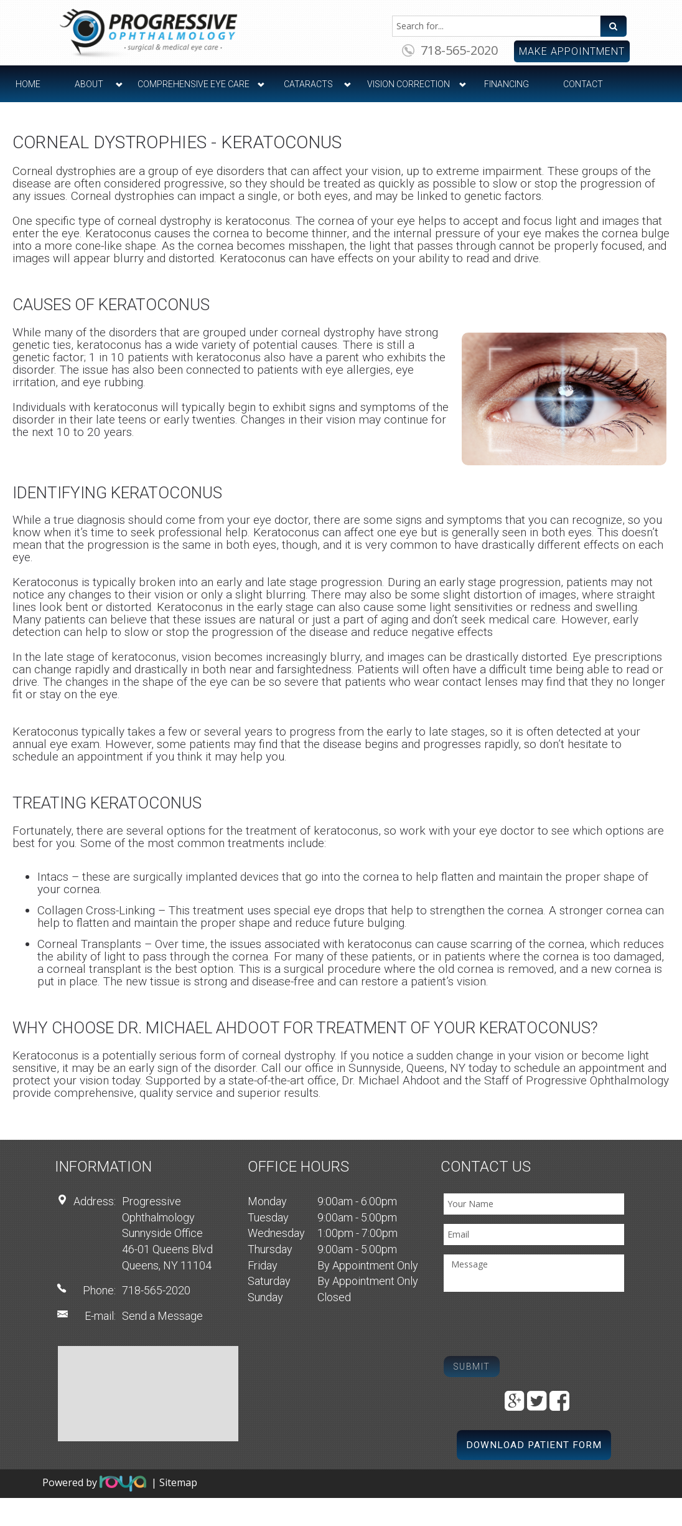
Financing (506, 84)
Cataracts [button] (308, 84)
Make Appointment (572, 51)
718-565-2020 (459, 50)
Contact (583, 84)
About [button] (89, 84)
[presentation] (538, 1325)
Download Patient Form (534, 1445)
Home (28, 84)
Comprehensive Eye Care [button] (194, 84)
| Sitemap (174, 1483)
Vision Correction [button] (408, 84)
